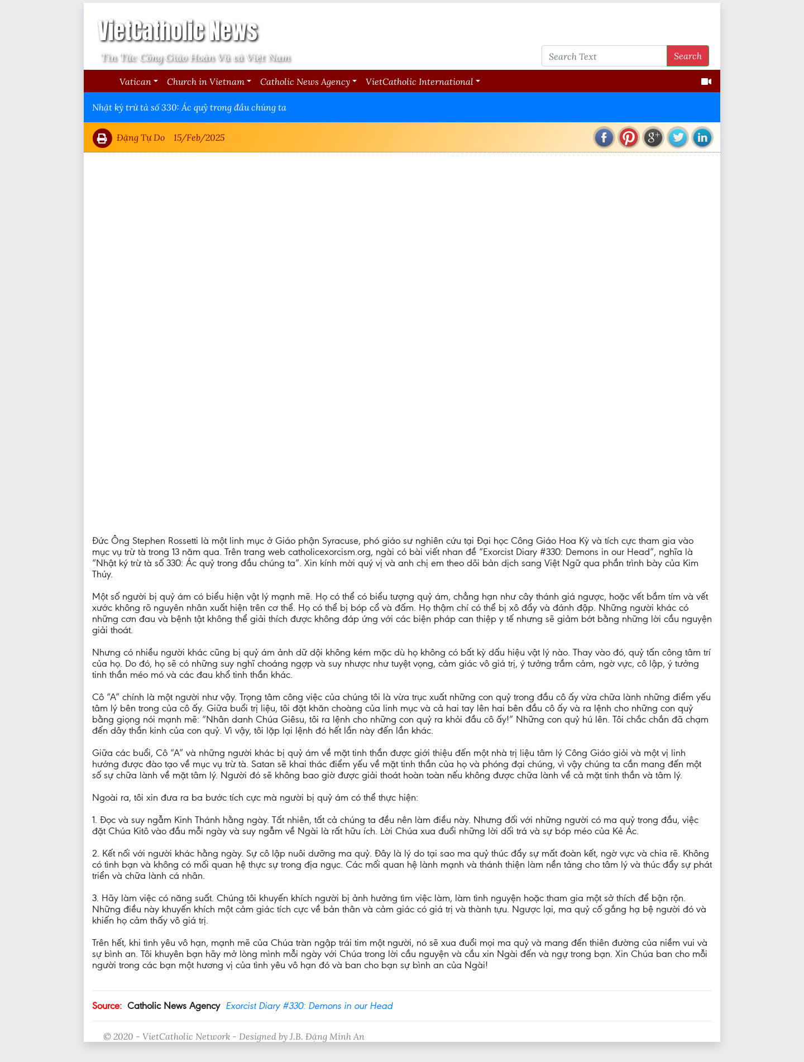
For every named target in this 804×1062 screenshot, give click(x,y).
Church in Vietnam (206, 81)
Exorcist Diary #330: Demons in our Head (309, 1005)
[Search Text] (604, 55)
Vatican (135, 81)
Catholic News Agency (305, 81)
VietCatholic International (419, 81)
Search (688, 55)
